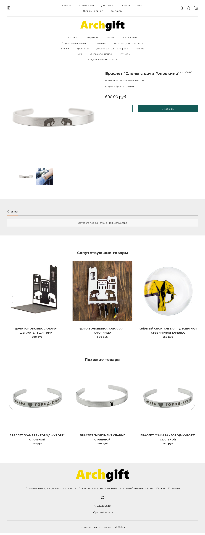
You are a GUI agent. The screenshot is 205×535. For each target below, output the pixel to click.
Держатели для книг (74, 43)
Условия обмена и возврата (137, 489)
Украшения (130, 37)
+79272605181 (102, 507)
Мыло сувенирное (101, 53)
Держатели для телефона (112, 48)
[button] (11, 300)
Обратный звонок (102, 514)
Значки (65, 48)
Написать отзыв (117, 223)
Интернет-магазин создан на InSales (103, 528)
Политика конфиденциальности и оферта (50, 489)
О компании (86, 5)
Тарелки (110, 37)
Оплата (125, 5)
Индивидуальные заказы (102, 59)
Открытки (92, 37)
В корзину (168, 108)
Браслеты (83, 48)
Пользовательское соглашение (97, 489)
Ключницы (100, 43)
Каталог (67, 5)
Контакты (116, 10)
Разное (140, 48)
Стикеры (125, 53)
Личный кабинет (93, 10)
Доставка (107, 5)
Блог (140, 5)
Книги (78, 53)
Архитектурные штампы (128, 43)
